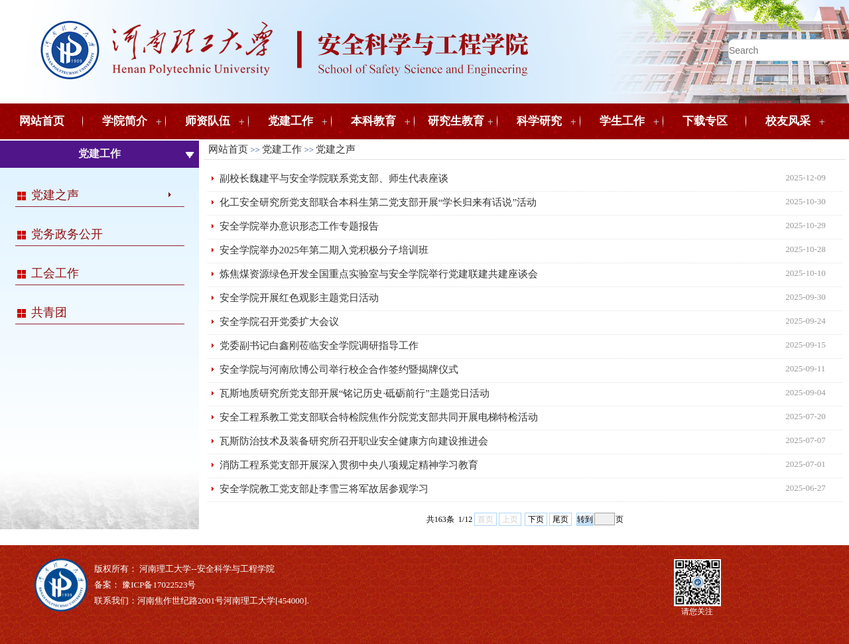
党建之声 (55, 195)
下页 (536, 519)
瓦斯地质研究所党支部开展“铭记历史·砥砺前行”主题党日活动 (355, 393)
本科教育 (373, 121)
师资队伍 (207, 121)
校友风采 (788, 121)
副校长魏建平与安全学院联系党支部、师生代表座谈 (334, 178)
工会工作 (55, 273)
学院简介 (124, 121)
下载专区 (705, 121)
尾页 (560, 519)
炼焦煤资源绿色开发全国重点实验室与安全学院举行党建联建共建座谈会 (379, 274)
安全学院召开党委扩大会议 (279, 321)
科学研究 (539, 121)
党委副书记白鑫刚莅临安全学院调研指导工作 (319, 345)
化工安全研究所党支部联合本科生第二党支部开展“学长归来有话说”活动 (378, 202)
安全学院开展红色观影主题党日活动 (299, 297)
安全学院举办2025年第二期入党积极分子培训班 (324, 250)
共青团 (49, 312)
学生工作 (622, 121)
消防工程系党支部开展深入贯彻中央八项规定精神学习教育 (349, 465)
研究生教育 (456, 121)
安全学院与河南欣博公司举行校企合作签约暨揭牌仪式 (339, 369)
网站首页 (41, 121)
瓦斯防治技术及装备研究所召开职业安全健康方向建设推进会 (354, 441)
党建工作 (290, 121)
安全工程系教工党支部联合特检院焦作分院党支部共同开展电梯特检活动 (379, 417)
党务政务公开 (67, 234)
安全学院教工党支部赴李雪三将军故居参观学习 (324, 488)
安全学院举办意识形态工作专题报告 (299, 226)
